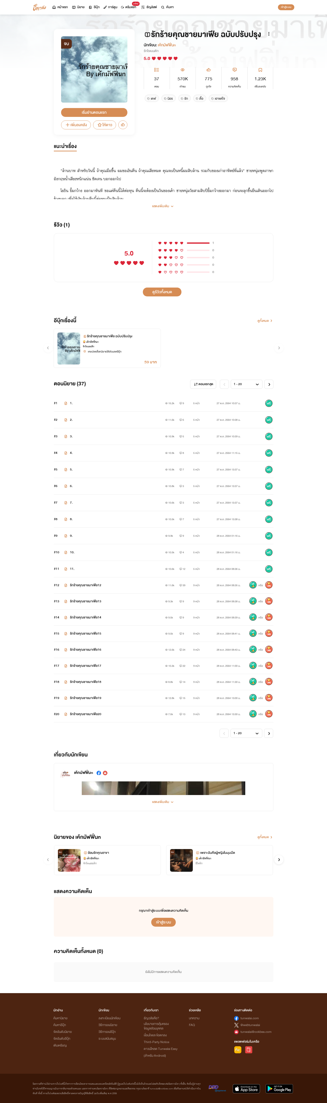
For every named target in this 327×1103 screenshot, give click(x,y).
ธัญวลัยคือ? (151, 1018)
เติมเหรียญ (60, 1045)
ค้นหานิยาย (60, 1018)
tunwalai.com (249, 1018)
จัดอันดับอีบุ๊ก (61, 1038)
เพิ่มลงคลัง (76, 125)
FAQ (192, 1025)
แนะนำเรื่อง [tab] (65, 146)
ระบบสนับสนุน (107, 1038)
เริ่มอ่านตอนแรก (94, 112)
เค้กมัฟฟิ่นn (167, 45)
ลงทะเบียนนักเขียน (109, 1018)
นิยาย (78, 7)
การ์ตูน (110, 7)
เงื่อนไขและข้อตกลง (155, 1035)
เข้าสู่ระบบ (286, 7)
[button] (163, 204)
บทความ (194, 1018)
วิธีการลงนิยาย (108, 1025)
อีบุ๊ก (94, 7)
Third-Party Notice (156, 1042)
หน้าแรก (60, 7)
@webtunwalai (250, 1025)
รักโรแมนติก (151, 51)
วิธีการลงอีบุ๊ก (107, 1032)
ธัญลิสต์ (149, 7)
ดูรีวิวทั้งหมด (162, 292)
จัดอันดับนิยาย (62, 1032)
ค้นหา (167, 7)
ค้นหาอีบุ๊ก (59, 1025)
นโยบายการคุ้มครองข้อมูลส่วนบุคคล (156, 1026)
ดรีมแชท (129, 6)
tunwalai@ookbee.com (256, 1032)
